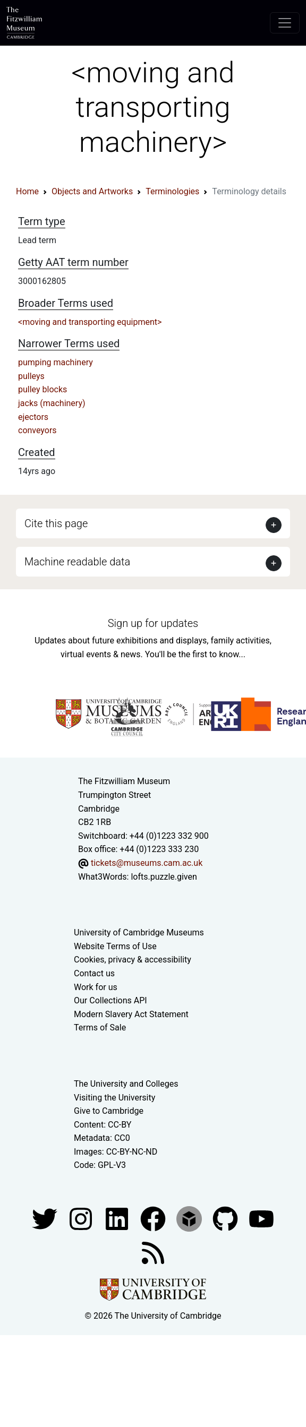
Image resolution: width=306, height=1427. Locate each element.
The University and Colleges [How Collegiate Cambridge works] (126, 1084)
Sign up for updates (153, 623)
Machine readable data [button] (77, 561)
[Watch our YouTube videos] (261, 1218)
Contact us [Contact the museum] (94, 973)
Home (27, 191)
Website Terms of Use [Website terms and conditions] (115, 946)
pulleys (31, 376)
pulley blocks (42, 389)
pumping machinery (55, 362)
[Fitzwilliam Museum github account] (226, 1218)
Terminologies (172, 191)
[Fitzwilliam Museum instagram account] (82, 1218)
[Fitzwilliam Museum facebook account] (118, 1218)
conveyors (37, 430)
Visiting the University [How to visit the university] (114, 1098)
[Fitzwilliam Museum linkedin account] (154, 1218)
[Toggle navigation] (285, 22)
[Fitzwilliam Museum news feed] (153, 1252)
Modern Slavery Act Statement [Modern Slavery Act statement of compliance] (131, 1014)
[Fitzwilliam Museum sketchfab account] (190, 1218)
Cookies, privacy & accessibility (132, 960)
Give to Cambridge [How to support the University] (108, 1111)
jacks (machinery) (52, 403)
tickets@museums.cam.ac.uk (146, 863)
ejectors (33, 417)
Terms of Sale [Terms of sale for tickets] (100, 1027)
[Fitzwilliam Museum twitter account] (46, 1218)
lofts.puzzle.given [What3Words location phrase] (164, 877)
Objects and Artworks (92, 191)
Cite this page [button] (56, 523)
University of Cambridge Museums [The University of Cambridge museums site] (139, 932)
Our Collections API (110, 1000)
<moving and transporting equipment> (90, 322)
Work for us (95, 987)
